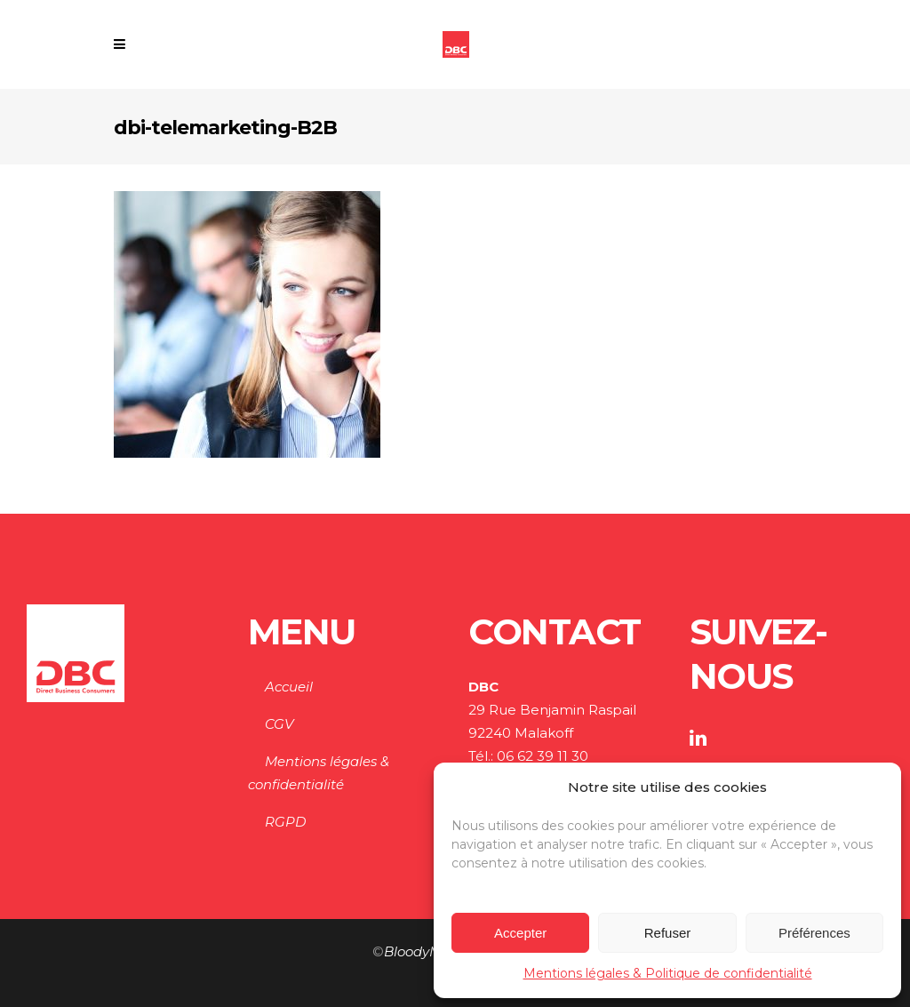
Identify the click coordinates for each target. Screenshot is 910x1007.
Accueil (289, 686)
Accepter (520, 932)
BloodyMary (423, 951)
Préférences (814, 932)
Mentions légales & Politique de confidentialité (667, 973)
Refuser (667, 932)
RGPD (285, 821)
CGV (279, 723)
